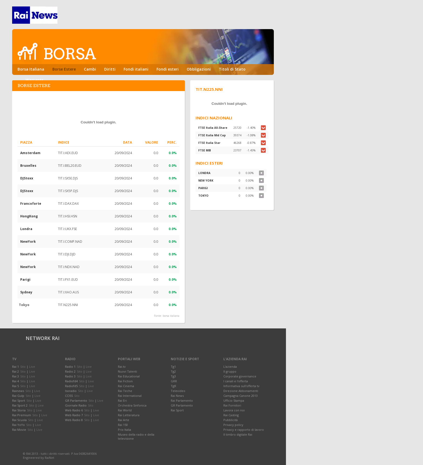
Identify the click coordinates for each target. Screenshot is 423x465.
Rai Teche (125, 391)
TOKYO (203, 195)
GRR (174, 381)
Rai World (125, 410)
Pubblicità (230, 420)
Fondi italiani (136, 69)
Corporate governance (239, 376)
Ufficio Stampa (233, 400)
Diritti (109, 69)
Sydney (26, 292)
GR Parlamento (182, 405)
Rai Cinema (126, 386)
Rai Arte (123, 420)
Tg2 (173, 371)
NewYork (28, 241)
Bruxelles (28, 165)
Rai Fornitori (232, 405)
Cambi (90, 69)
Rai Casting (231, 415)
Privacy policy (233, 425)
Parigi (25, 279)
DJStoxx (26, 178)
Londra (26, 229)
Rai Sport (177, 410)
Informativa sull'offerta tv (241, 386)
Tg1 (173, 367)
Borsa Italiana (31, 69)
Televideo (178, 391)
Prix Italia (124, 430)
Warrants (34, 79)
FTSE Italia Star (209, 143)
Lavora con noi (234, 410)
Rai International (130, 396)
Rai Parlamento (182, 400)
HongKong (29, 216)
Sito (23, 367)
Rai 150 (123, 425)
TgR (173, 386)
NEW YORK (205, 180)
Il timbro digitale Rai (237, 434)
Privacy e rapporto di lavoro (243, 430)
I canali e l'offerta (235, 381)
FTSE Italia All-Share (212, 128)
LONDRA (204, 173)
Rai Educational (129, 376)
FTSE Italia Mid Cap (212, 135)
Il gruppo (229, 371)
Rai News (177, 396)
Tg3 (173, 376)
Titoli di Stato (232, 69)
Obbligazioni (199, 69)
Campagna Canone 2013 (240, 396)
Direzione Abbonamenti (240, 391)
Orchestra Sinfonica (132, 405)
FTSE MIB (204, 150)
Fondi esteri (167, 69)
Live (32, 367)
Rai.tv (122, 367)
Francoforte (30, 203)
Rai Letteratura (128, 415)
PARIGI (203, 188)
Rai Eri (122, 400)
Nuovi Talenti (127, 371)
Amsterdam (30, 153)
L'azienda (230, 367)
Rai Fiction (125, 381)
